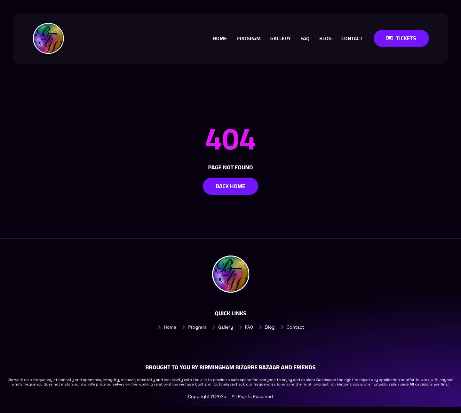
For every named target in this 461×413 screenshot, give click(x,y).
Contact (351, 38)
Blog (325, 38)
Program (248, 38)
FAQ (304, 38)
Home (219, 38)
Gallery (280, 38)
